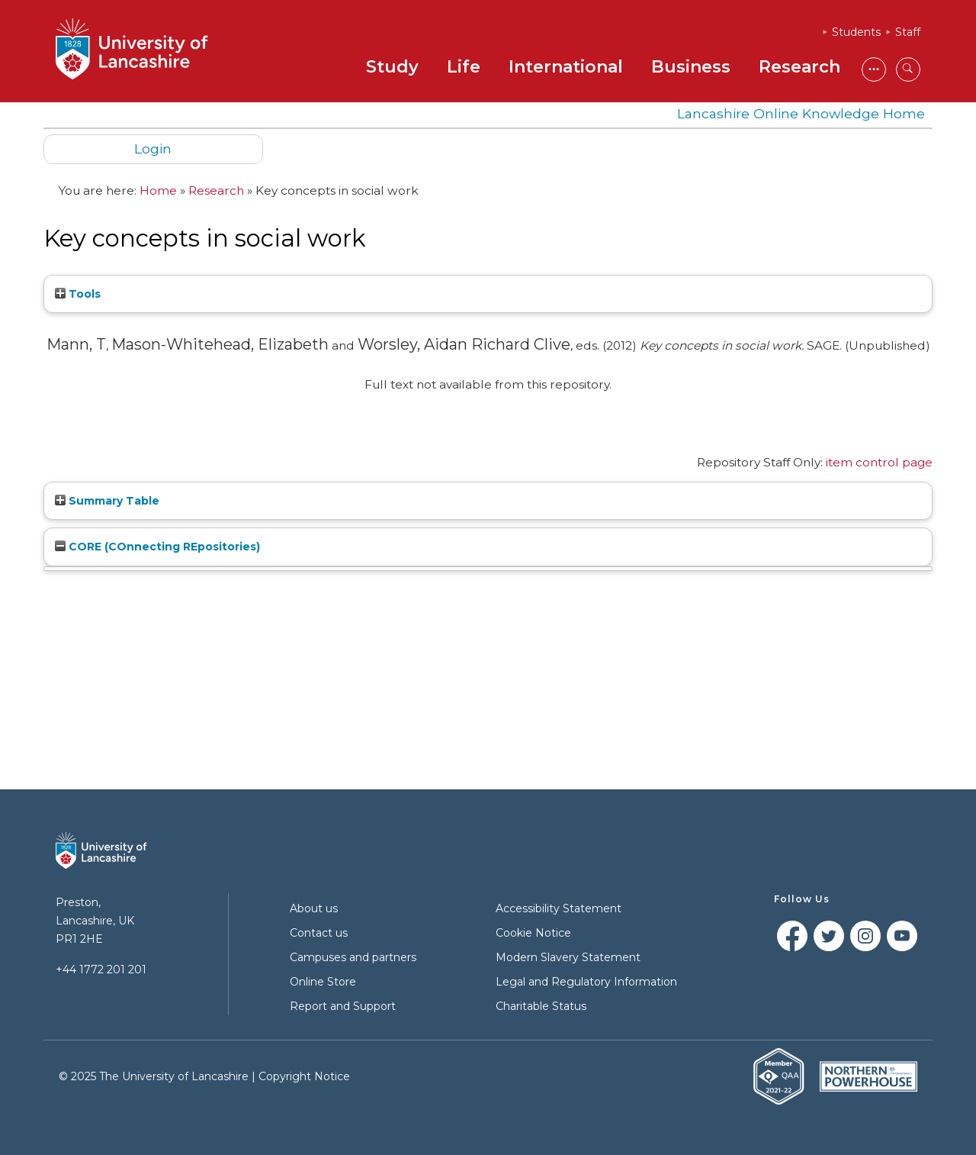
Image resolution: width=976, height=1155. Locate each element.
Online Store (323, 982)
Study (392, 66)
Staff (907, 32)
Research (799, 66)
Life (463, 66)
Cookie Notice (533, 933)
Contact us (319, 933)
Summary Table (107, 501)
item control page (879, 462)
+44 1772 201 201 (101, 969)
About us (314, 908)
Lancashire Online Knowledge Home (801, 113)
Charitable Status (541, 1006)
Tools (78, 294)
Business (690, 66)
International (566, 66)
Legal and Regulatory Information (586, 982)
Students (856, 32)
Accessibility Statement (558, 908)
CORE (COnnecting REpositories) (157, 546)
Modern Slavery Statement (568, 957)
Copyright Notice (304, 1076)
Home (158, 190)
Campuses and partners (353, 957)
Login (153, 148)
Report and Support (343, 1006)
